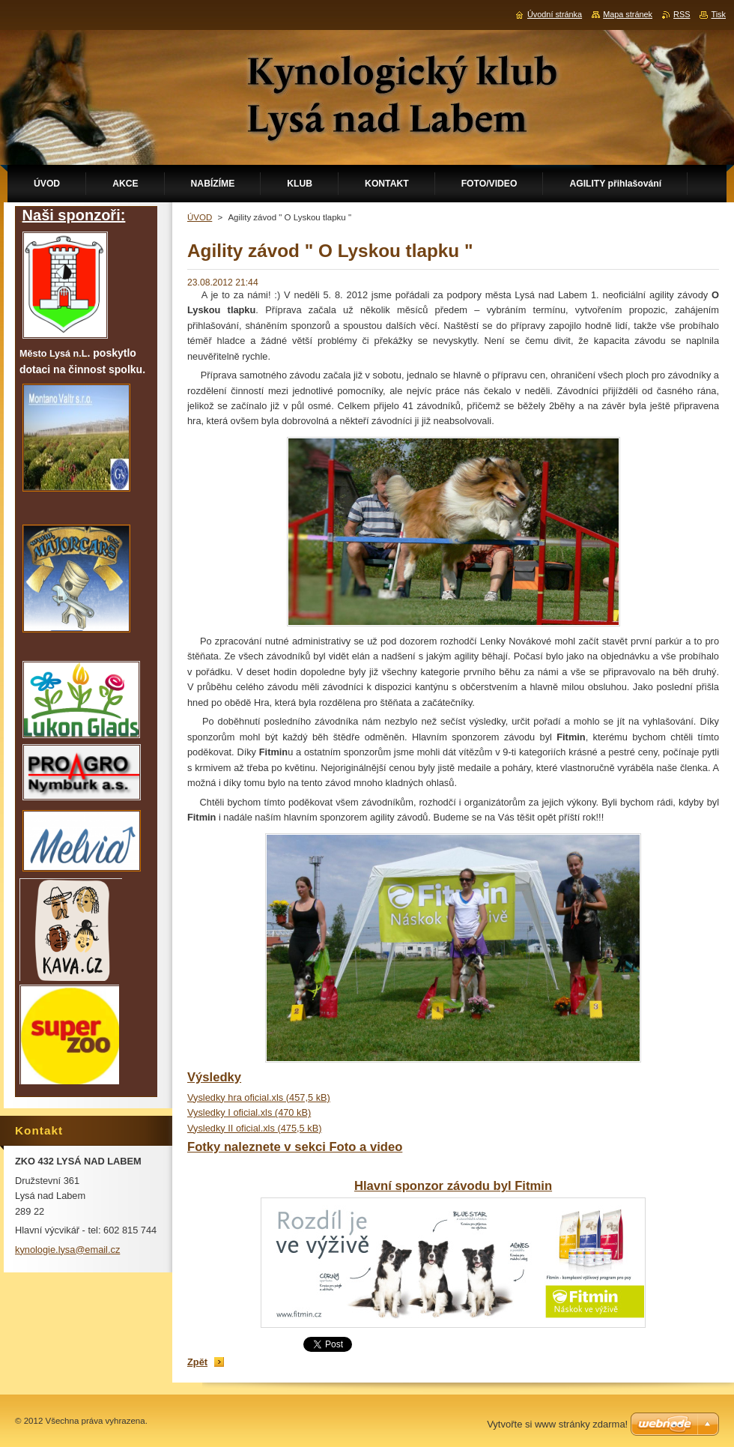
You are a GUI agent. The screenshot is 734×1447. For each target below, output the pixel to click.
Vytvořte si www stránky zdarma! (557, 1424)
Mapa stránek (627, 14)
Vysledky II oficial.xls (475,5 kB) (254, 1128)
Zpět (197, 1362)
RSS (681, 14)
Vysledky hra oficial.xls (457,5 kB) (258, 1097)
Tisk (718, 14)
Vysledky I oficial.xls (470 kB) (249, 1112)
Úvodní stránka (554, 14)
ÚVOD (199, 217)
